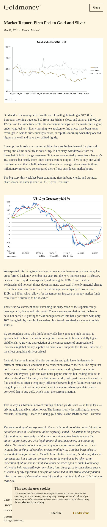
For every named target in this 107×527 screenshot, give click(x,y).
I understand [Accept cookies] (81, 513)
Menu (96, 7)
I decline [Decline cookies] (56, 513)
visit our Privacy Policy (33, 502)
